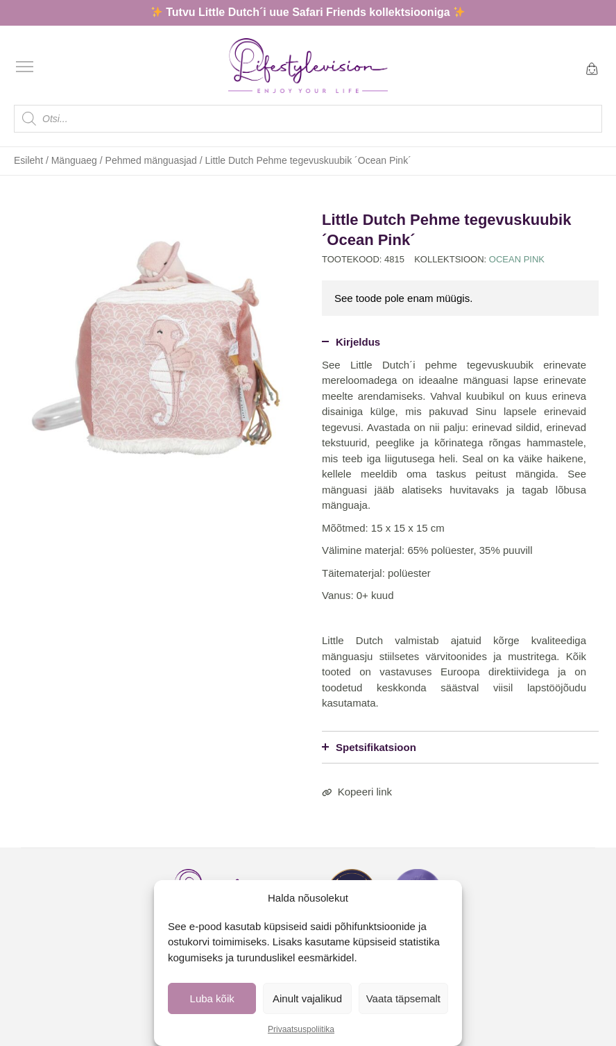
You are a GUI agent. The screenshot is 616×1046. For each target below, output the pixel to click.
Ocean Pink (517, 259)
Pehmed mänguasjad (151, 160)
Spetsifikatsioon (369, 747)
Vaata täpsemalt (403, 998)
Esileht (28, 160)
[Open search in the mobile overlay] (308, 119)
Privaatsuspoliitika (301, 1029)
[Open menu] (24, 67)
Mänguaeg (74, 160)
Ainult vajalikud (307, 998)
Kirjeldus (351, 342)
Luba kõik (212, 998)
